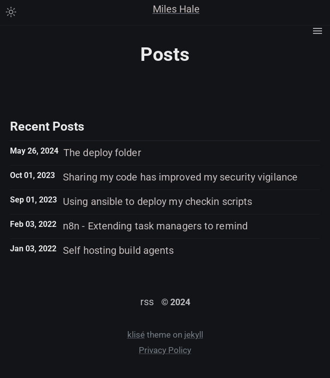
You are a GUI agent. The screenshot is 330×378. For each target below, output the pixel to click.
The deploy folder (102, 153)
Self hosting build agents (118, 250)
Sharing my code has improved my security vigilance (180, 177)
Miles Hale (176, 9)
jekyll (193, 335)
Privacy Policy (165, 350)
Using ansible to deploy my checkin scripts (157, 201)
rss (147, 302)
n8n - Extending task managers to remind (155, 226)
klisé (136, 335)
